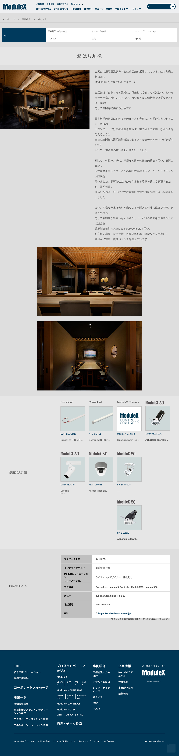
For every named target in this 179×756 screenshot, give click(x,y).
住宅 (94, 38)
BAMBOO (70, 714)
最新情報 (123, 693)
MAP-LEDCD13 (68, 434)
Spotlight (70, 696)
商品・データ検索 (103, 10)
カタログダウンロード (24, 741)
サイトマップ (84, 741)
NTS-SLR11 (95, 434)
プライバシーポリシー (103, 741)
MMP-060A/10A (153, 433)
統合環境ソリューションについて (52, 10)
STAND (80, 714)
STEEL (59, 714)
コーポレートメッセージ (31, 687)
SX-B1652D (123, 533)
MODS (84, 683)
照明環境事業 (21, 703)
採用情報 (50, 5)
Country (77, 5)
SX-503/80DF (124, 484)
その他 (138, 38)
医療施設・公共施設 (57, 31)
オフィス (52, 38)
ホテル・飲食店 (99, 31)
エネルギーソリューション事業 (31, 725)
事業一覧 (20, 697)
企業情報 (40, 5)
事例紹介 (88, 10)
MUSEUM (60, 683)
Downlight (60, 696)
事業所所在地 (62, 5)
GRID (76, 683)
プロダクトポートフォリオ (128, 10)
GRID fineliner (81, 696)
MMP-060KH (95, 484)
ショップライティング (145, 31)
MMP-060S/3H (67, 484)
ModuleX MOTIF (66, 709)
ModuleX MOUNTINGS (69, 690)
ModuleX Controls (126, 434)
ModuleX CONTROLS (69, 703)
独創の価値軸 (21, 678)
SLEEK (69, 683)
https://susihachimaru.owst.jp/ (114, 613)
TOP (17, 665)
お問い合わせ (162, 7)
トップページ (8, 19)
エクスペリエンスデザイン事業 (31, 719)
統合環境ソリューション (27, 672)
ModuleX (62, 676)
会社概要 (123, 681)
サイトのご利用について (64, 741)
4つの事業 (76, 10)
